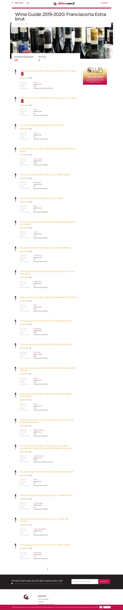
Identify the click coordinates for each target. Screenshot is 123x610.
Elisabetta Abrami (38, 430)
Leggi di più (107, 607)
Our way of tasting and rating (46, 604)
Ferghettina (37, 328)
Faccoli (35, 133)
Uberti (35, 109)
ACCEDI (104, 3)
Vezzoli (35, 378)
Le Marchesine (38, 503)
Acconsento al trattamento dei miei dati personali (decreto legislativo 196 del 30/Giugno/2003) (38, 583)
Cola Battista (37, 255)
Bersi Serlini (37, 352)
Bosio (35, 305)
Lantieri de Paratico (39, 529)
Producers (41, 602)
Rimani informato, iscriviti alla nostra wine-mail (36, 580)
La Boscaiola (37, 281)
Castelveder (37, 182)
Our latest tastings (43, 599)
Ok (101, 607)
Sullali (35, 206)
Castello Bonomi (38, 456)
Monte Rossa (37, 159)
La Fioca (36, 82)
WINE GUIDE (19, 3)
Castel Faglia (37, 552)
